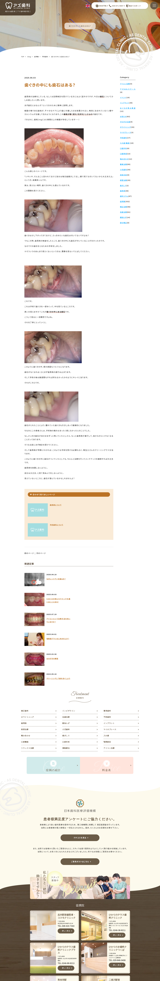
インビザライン (69, 631)
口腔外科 (66, 663)
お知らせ (118, 935)
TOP (22, 57)
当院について (84, 938)
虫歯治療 (66, 638)
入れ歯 (106, 657)
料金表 (81, 959)
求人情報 (118, 942)
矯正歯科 (25, 631)
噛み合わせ (26, 657)
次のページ (41, 533)
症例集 (36, 57)
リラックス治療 (28, 670)
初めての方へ (132, 6)
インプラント (109, 644)
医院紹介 (82, 949)
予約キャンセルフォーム (121, 950)
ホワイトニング (28, 638)
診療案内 (82, 952)
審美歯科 (107, 631)
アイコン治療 (109, 670)
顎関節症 (107, 663)
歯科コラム (119, 938)
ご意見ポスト (120, 945)
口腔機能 (25, 663)
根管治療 (25, 650)
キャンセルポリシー (85, 968)
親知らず (66, 644)
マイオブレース (110, 650)
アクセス (82, 963)
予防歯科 (45, 57)
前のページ (29, 533)
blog (29, 57)
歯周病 (24, 644)
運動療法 (66, 670)
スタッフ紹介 (84, 945)
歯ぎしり (66, 657)
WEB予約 (101, 6)
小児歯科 (66, 650)
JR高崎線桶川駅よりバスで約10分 (52, 972)
